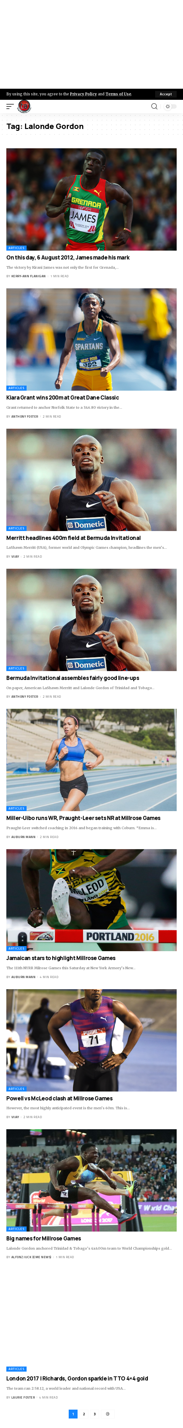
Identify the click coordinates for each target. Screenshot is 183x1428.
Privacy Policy (83, 94)
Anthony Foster (24, 416)
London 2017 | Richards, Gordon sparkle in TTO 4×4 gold (77, 1378)
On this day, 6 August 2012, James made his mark (67, 257)
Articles (16, 248)
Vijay (15, 556)
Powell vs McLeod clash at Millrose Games (59, 1098)
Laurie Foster (23, 1397)
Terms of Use (118, 94)
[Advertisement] (91, 44)
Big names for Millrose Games (43, 1238)
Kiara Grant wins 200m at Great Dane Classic (62, 397)
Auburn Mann (23, 837)
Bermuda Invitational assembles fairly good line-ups (72, 678)
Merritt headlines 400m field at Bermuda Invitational (73, 537)
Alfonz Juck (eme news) (31, 1257)
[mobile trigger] (11, 106)
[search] (154, 106)
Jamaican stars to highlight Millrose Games (61, 958)
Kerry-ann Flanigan (28, 276)
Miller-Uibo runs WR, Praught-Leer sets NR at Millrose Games (83, 818)
